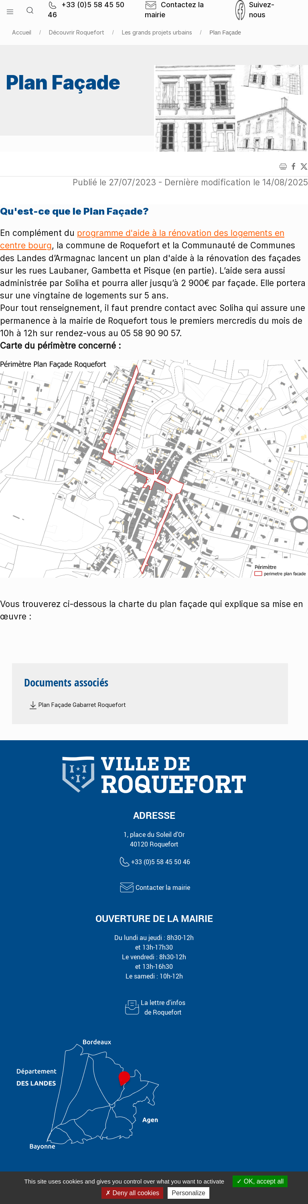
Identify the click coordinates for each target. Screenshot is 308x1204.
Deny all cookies (132, 1193)
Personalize (188, 1193)
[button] (10, 10)
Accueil (21, 32)
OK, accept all (260, 1181)
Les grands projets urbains (157, 32)
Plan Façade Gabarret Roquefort (77, 705)
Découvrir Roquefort (76, 32)
